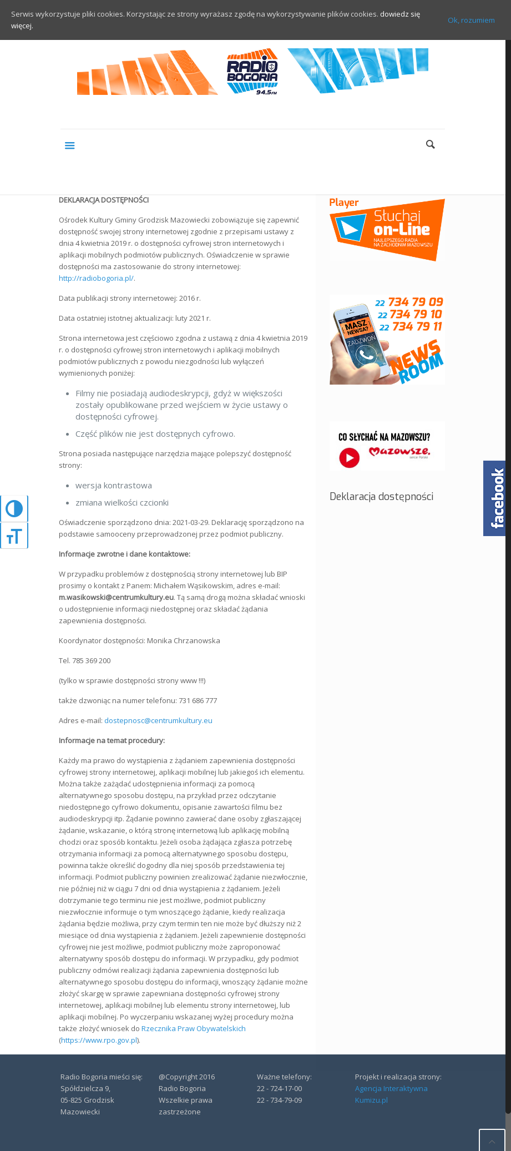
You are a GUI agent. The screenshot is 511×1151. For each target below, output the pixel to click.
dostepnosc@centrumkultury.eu (158, 720)
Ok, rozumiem (471, 20)
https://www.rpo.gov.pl (99, 1040)
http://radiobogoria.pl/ (96, 278)
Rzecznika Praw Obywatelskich (193, 1028)
